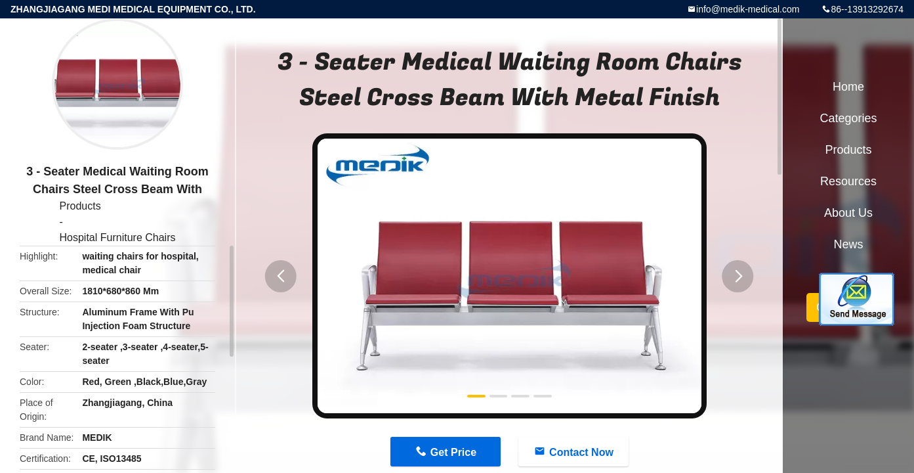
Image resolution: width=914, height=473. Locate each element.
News (848, 244)
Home (848, 86)
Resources (848, 181)
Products (80, 206)
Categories (848, 118)
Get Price (453, 452)
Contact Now (581, 452)
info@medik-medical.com (747, 9)
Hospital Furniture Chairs (118, 237)
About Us (848, 212)
